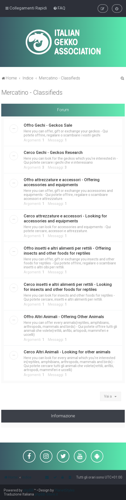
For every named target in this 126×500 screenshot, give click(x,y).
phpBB (28, 490)
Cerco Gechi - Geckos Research (53, 152)
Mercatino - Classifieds (32, 92)
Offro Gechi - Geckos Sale (48, 124)
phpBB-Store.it (46, 494)
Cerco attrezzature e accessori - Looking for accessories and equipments (65, 218)
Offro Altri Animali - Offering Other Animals (64, 316)
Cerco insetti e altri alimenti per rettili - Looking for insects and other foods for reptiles (68, 287)
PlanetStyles (65, 490)
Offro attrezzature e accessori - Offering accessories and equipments (62, 182)
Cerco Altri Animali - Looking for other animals (67, 351)
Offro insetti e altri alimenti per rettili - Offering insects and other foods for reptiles (67, 250)
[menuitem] (59, 8)
